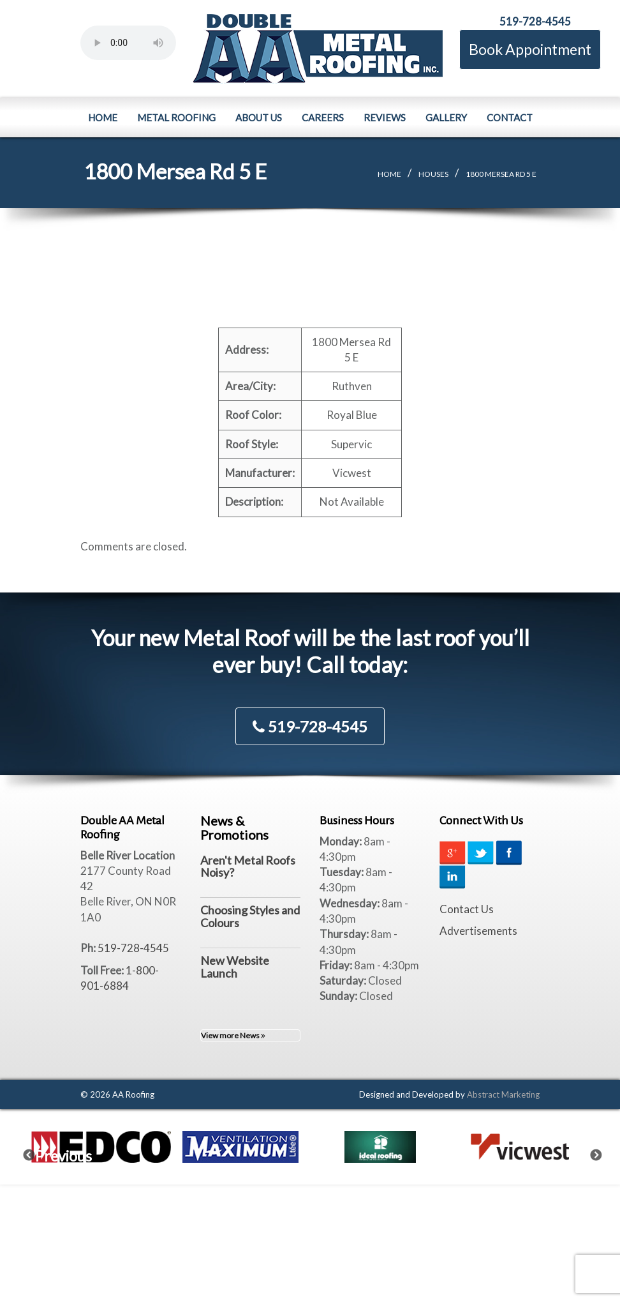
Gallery (446, 117)
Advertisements (478, 930)
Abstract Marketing (503, 1094)
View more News (233, 1035)
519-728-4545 (535, 21)
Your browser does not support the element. (128, 43)
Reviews (385, 117)
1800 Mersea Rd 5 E (501, 174)
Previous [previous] (37, 1152)
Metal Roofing (176, 117)
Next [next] (604, 1152)
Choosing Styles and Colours (250, 916)
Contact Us (466, 909)
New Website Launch (234, 966)
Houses (433, 174)
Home (102, 117)
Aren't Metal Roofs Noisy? (247, 866)
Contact (510, 117)
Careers (323, 117)
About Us (258, 117)
